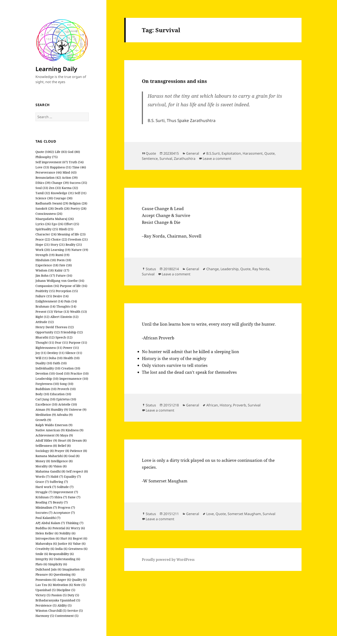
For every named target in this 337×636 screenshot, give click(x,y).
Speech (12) (63, 337)
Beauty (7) (60, 502)
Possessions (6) (45, 580)
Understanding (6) (67, 559)
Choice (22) (59, 239)
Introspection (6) (47, 538)
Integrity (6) (44, 559)
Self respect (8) (77, 471)
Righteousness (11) (48, 348)
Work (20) (42, 250)
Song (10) (66, 384)
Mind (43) (70, 172)
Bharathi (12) (45, 337)
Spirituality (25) (46, 229)
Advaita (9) (65, 415)
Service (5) (75, 611)
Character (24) (46, 234)
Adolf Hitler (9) (46, 440)
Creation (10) (70, 368)
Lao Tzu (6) (43, 585)
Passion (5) (59, 595)
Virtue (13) (61, 312)
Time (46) (79, 167)
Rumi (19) (62, 255)
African (212, 405)
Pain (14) (70, 301)
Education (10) (60, 394)
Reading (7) (43, 502)
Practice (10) (79, 373)
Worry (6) (78, 528)
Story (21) (58, 245)
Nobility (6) (67, 533)
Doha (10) (56, 358)
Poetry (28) (78, 208)
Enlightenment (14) (49, 301)
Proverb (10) (66, 389)
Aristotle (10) (67, 404)
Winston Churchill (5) (50, 611)
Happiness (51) (60, 167)
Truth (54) (76, 162)
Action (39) (70, 177)
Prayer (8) (62, 451)
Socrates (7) (43, 513)
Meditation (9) (45, 415)
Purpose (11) (78, 342)
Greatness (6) (77, 549)
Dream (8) (79, 440)
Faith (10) (60, 363)
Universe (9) (77, 409)
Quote (151, 153)
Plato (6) (41, 564)
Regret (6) (80, 538)
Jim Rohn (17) (45, 275)
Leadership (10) (46, 379)
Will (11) (41, 358)
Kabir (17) (62, 270)
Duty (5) (73, 595)
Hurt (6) (66, 538)
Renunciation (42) (48, 177)
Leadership (230, 269)
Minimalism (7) (46, 507)
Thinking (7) (74, 523)
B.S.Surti (213, 153)
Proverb (239, 405)
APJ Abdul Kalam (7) (50, 523)
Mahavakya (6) (46, 543)
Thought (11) (44, 342)
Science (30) (44, 198)
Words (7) (42, 476)
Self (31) (80, 193)
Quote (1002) (44, 152)
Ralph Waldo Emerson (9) (53, 425)
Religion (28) (78, 203)
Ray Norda (260, 269)
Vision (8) (60, 466)
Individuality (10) (47, 368)
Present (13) (44, 312)
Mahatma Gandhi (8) (50, 471)
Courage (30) (63, 198)
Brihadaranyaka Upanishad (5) (57, 600)
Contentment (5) (66, 616)
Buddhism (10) (46, 389)
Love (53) (42, 167)
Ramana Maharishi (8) (51, 456)
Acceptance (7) (64, 513)
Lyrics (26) (43, 224)
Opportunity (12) (47, 332)
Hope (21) (42, 245)
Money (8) (42, 461)
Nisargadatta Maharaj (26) (54, 219)
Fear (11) (61, 342)
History (225, 405)
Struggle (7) (43, 492)
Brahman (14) (45, 306)
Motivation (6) (63, 585)
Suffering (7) (59, 482)
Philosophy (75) (46, 157)
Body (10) (42, 394)
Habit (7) (57, 476)
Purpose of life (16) (73, 286)
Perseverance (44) (48, 172)
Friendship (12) (72, 332)
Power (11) (71, 348)
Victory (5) (43, 595)
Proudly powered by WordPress (168, 559)
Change (212, 269)
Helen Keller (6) (46, 533)
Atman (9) (42, 409)
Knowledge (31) (62, 193)
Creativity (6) (44, 549)
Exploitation (231, 153)
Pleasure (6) (44, 574)
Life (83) (61, 152)
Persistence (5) (46, 605)
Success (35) (78, 183)
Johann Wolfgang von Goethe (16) (59, 281)
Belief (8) (64, 446)
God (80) (74, 152)
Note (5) (79, 585)
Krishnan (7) (44, 497)
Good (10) (63, 373)
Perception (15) (67, 291)
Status (151, 269)
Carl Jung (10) (45, 399)
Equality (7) (72, 476)
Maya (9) (66, 435)
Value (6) (79, 543)
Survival (165, 158)
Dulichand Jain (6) (48, 569)
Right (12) (42, 317)
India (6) (61, 549)
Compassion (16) (47, 286)
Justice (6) (65, 543)
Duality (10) (43, 363)
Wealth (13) (78, 312)
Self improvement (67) (51, 162)
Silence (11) (73, 353)
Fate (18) (65, 265)
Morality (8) (43, 466)
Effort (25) (71, 224)
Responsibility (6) (61, 554)
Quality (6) (79, 580)
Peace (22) (42, 239)
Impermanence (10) (73, 379)
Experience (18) (46, 265)
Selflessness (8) (46, 446)
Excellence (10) (46, 404)
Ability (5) (64, 605)
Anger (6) (64, 580)
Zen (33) (55, 188)
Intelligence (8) (62, 461)
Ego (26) (57, 224)
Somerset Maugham (244, 513)
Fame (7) (74, 497)
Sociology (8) (44, 451)
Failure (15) (43, 296)
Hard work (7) (45, 487)
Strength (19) (45, 255)
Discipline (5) (66, 590)
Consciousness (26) (48, 214)
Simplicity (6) (57, 564)
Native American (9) (50, 430)
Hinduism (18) (45, 260)
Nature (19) (79, 250)
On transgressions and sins (174, 81)
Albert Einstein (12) (64, 317)
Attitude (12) (44, 322)
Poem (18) (64, 260)
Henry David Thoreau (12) (54, 327)
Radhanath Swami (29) (51, 203)
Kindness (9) (74, 430)
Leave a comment (217, 158)
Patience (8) (78, 451)
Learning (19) (60, 250)
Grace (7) (42, 482)
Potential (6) (61, 528)
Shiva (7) (60, 497)
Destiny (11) (55, 353)
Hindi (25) (66, 229)
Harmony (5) (44, 616)
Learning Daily (56, 69)
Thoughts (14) (66, 306)
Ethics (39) (43, 183)
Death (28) (62, 208)
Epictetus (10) (66, 399)
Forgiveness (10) (47, 384)
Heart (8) (64, 440)
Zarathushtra (184, 158)
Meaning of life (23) (71, 234)
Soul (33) (41, 188)
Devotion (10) (45, 373)
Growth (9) (43, 420)
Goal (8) (74, 456)
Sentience (150, 158)
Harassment (253, 153)
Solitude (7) (65, 487)
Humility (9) (59, 409)
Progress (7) (66, 507)
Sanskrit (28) (44, 208)
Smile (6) (41, 554)
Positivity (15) (45, 291)
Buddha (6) (43, 528)
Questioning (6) (64, 574)
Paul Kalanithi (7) (47, 518)
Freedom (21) (78, 239)
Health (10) (71, 358)
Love (210, 513)
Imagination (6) (73, 569)
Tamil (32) (42, 193)
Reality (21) (74, 245)
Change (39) (60, 183)
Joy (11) (40, 353)
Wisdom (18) (44, 270)
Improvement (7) (65, 492)
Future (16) (64, 275)
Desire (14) (61, 296)
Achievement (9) (47, 435)
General (192, 153)
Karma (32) (70, 188)
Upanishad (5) (45, 590)
